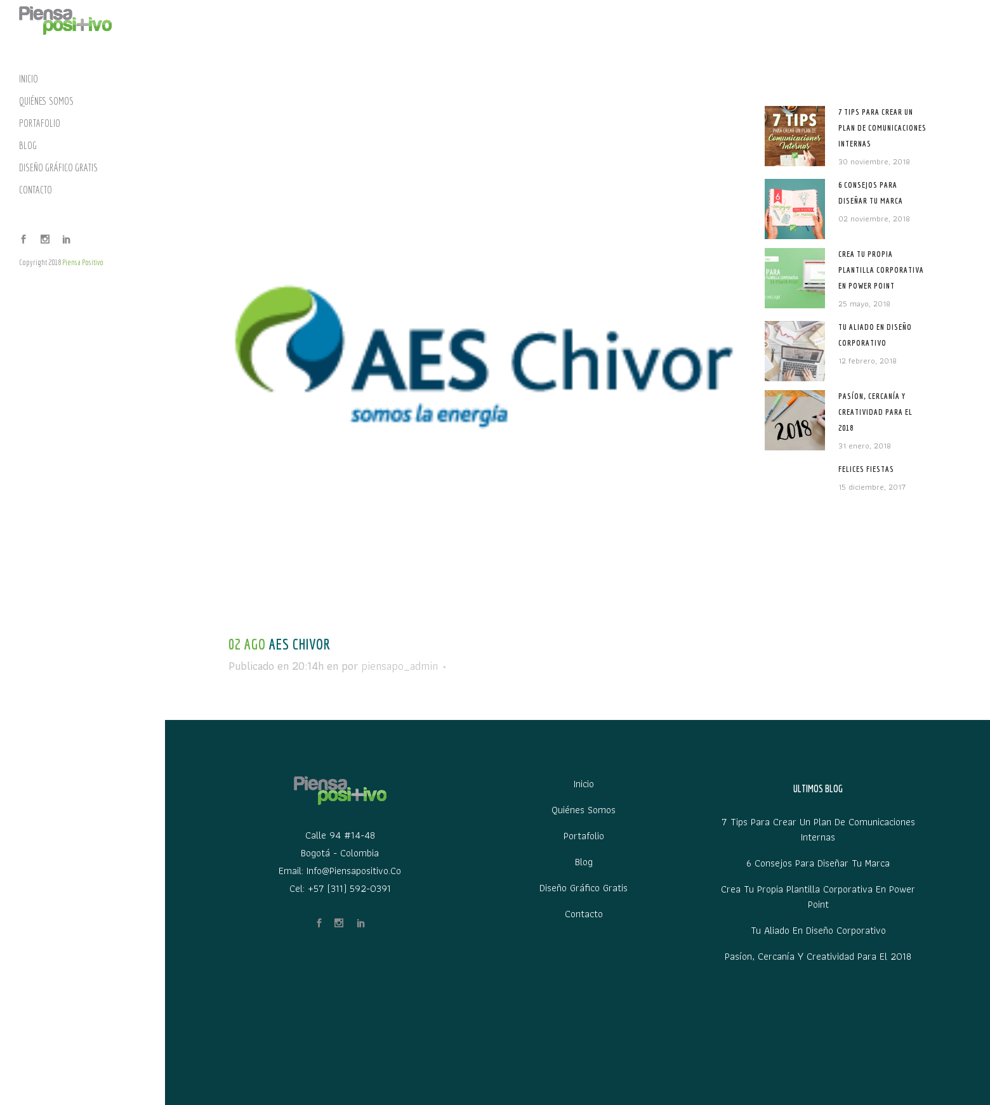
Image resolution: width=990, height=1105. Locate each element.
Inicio (584, 784)
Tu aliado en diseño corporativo (818, 930)
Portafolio (584, 836)
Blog (584, 862)
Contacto (584, 914)
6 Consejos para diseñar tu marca (818, 863)
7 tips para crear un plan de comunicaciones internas (882, 127)
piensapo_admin (399, 666)
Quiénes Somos (583, 810)
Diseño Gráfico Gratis (583, 888)
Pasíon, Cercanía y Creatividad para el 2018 (875, 412)
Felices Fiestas (866, 469)
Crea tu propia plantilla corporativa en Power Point (881, 270)
